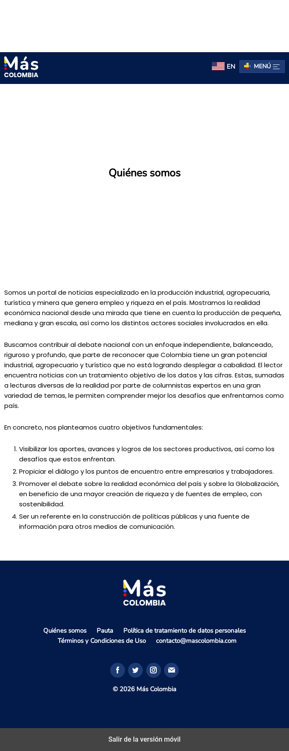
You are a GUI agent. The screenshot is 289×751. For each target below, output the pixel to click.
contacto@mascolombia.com (196, 641)
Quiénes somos (64, 630)
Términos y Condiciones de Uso (102, 641)
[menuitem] (223, 67)
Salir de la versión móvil (144, 739)
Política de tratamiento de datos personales (184, 630)
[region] (144, 24)
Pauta (105, 630)
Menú (267, 66)
